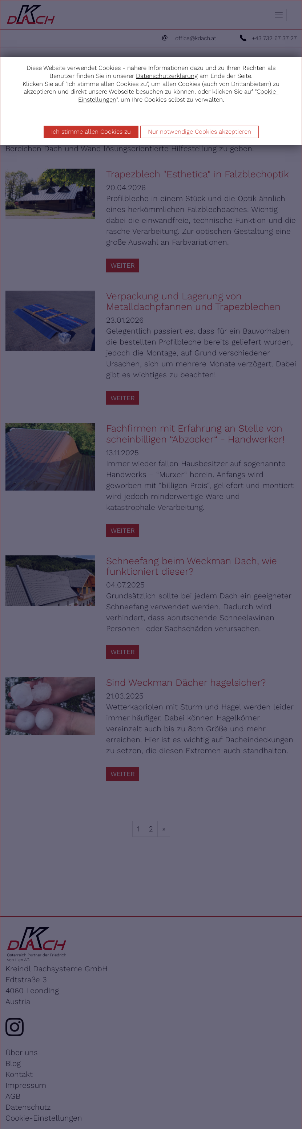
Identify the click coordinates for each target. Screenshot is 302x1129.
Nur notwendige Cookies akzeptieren (199, 131)
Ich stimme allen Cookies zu (91, 131)
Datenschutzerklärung (167, 75)
